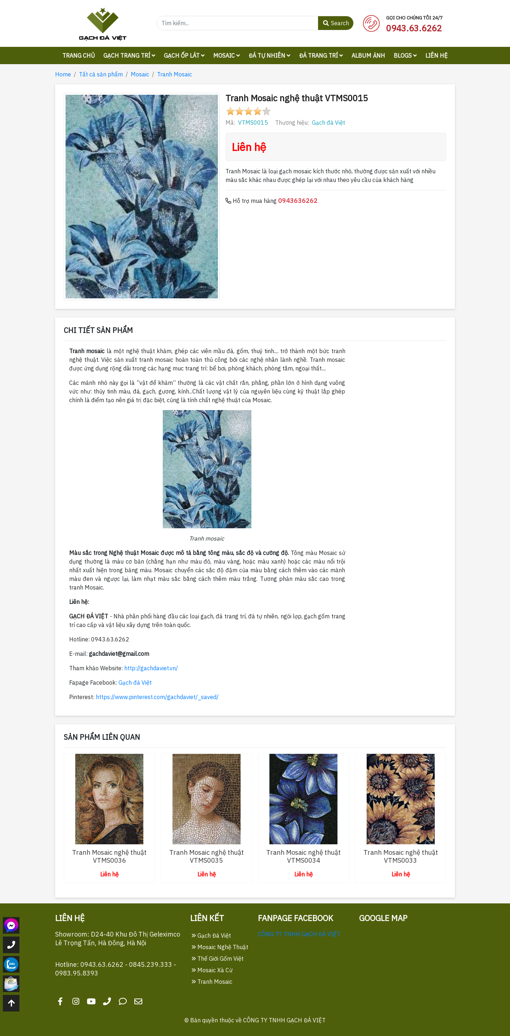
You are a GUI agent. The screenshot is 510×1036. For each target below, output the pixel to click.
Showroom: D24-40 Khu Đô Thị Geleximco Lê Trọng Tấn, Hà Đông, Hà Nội (117, 938)
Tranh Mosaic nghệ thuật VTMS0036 (109, 856)
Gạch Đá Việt (211, 935)
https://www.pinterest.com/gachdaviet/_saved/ (157, 697)
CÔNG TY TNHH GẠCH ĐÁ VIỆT (299, 934)
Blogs (405, 55)
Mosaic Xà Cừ (212, 970)
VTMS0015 (253, 122)
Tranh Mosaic (174, 74)
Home (63, 74)
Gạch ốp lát (184, 55)
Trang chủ (78, 55)
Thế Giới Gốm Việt (217, 958)
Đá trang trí (321, 55)
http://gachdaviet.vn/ (151, 668)
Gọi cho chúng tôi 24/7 (414, 18)
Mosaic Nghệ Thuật (220, 947)
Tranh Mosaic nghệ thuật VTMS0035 (206, 856)
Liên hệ (436, 55)
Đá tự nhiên (269, 55)
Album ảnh (368, 55)
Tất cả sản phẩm (101, 74)
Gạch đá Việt (328, 122)
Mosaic (226, 55)
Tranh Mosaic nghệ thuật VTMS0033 (400, 856)
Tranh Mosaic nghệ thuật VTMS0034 (303, 856)
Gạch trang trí (129, 55)
